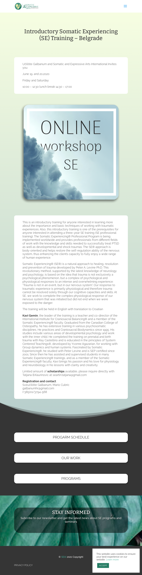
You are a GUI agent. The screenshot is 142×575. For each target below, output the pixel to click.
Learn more (112, 559)
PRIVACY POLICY (23, 565)
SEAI (63, 557)
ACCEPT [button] (103, 565)
